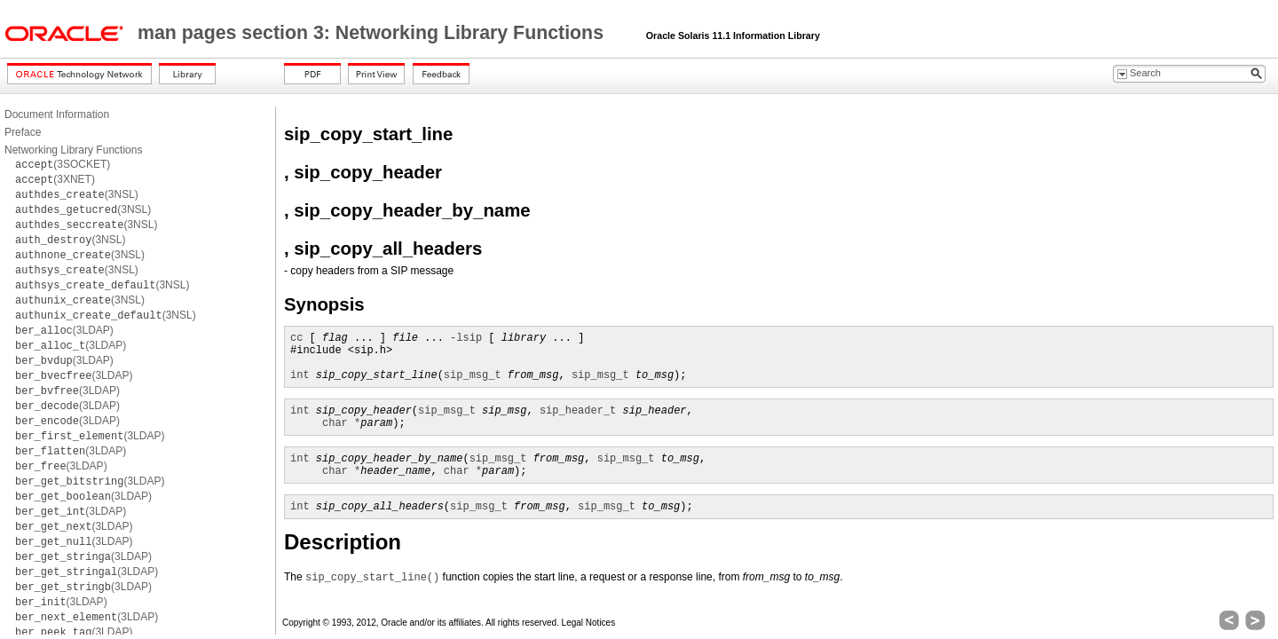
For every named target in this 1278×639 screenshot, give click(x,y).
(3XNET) (55, 179)
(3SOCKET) (62, 164)
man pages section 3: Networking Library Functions (373, 32)
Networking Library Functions (73, 150)
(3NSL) (76, 194)
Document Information (56, 114)
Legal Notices (589, 622)
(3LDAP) (64, 330)
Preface (22, 132)
